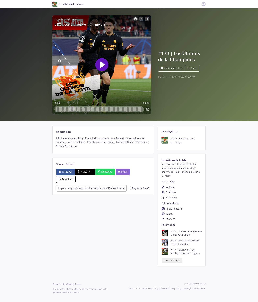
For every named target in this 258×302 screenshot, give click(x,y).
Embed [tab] (70, 164)
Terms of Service (136, 288)
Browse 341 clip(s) (171, 260)
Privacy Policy (152, 288)
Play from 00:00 (139, 188)
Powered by (66, 283)
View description (171, 68)
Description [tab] (63, 131)
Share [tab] (59, 164)
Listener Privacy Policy (171, 288)
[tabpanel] (102, 142)
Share (192, 68)
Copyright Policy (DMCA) (194, 288)
